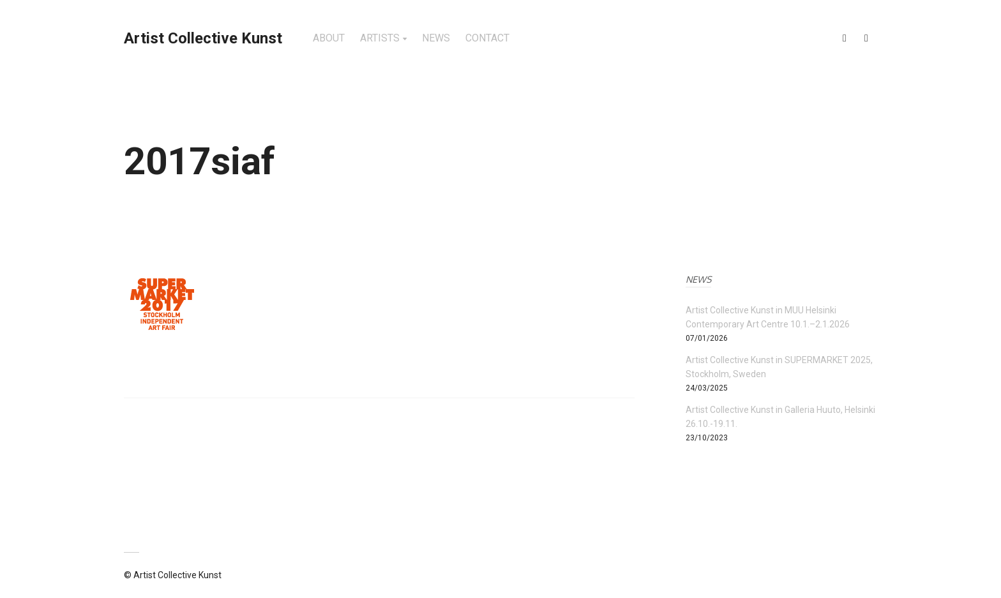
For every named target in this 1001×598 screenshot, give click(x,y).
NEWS (436, 38)
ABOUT (329, 38)
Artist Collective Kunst (203, 38)
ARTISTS (380, 38)
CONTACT (487, 38)
